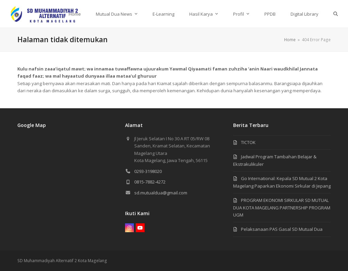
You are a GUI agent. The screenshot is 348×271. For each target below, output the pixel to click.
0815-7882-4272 (150, 182)
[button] (335, 14)
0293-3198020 (148, 171)
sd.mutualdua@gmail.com (160, 193)
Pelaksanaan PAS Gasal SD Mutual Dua (282, 229)
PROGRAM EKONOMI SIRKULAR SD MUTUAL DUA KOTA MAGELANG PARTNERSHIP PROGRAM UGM (281, 207)
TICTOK (248, 142)
